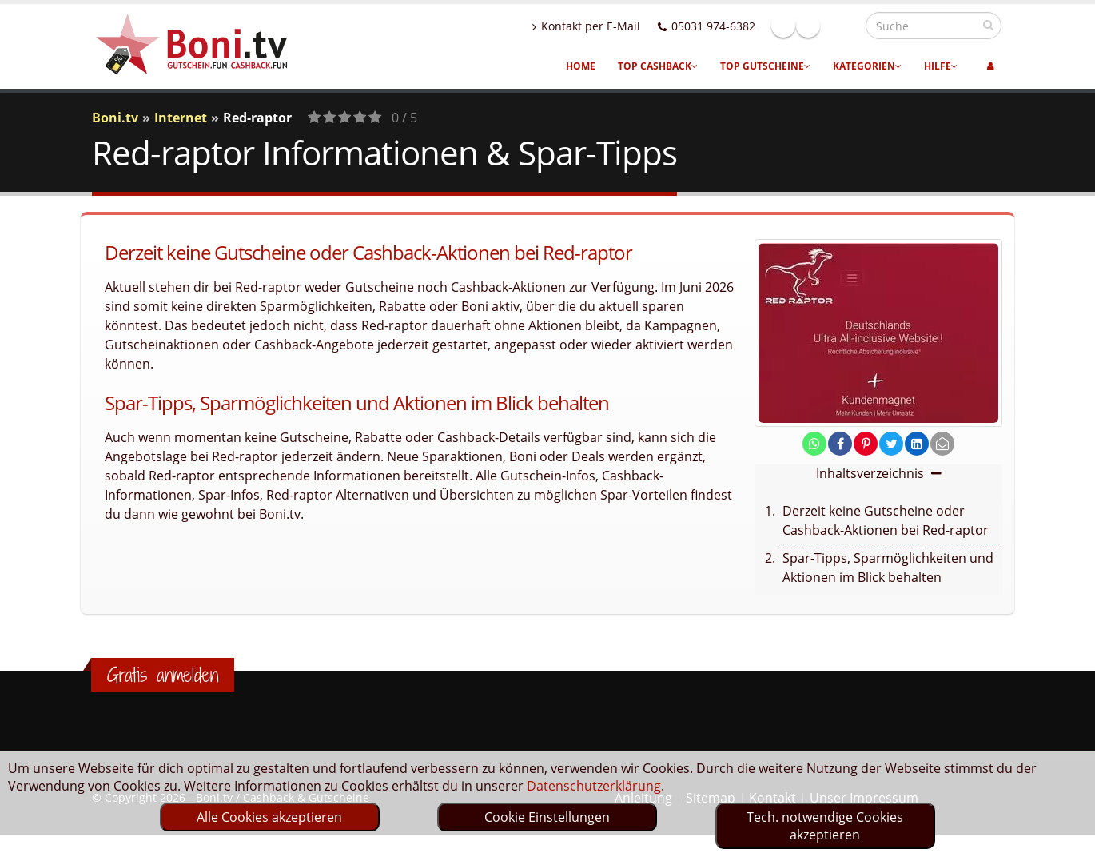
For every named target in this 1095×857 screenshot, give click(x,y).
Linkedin (842, 26)
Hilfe (941, 66)
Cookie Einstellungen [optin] (547, 817)
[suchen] (988, 25)
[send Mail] (942, 443)
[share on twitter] (891, 443)
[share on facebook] (840, 443)
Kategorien (867, 66)
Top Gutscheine (765, 66)
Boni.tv (115, 117)
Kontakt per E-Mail (621, 26)
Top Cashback (658, 66)
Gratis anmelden (162, 674)
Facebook (818, 26)
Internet (180, 117)
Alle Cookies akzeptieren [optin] (269, 817)
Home (580, 66)
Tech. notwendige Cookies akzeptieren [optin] (825, 825)
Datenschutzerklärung (594, 786)
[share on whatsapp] (814, 443)
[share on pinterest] (865, 443)
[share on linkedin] (917, 443)
